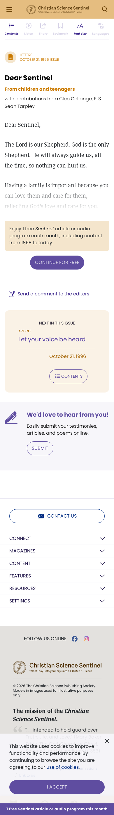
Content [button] (20, 563)
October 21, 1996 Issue (39, 59)
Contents (68, 376)
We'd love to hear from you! (68, 414)
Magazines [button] (22, 551)
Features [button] (20, 576)
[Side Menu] (9, 9)
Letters (26, 54)
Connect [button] (20, 538)
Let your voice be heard (52, 339)
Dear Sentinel (28, 78)
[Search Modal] (105, 9)
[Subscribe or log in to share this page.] (43, 29)
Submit (40, 448)
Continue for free (57, 262)
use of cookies (62, 767)
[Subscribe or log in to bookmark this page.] (60, 29)
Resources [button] (22, 588)
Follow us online (45, 638)
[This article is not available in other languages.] (100, 29)
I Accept (57, 787)
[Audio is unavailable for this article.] (28, 29)
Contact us (57, 516)
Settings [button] (19, 601)
